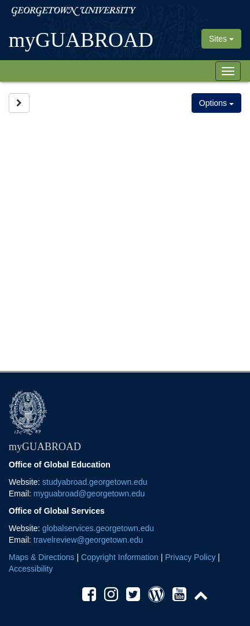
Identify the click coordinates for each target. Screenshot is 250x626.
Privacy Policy (190, 557)
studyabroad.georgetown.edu (94, 482)
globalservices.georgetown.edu (98, 528)
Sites (221, 38)
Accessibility (31, 568)
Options (216, 103)
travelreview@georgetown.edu (88, 539)
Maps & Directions (42, 557)
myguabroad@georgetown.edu (89, 493)
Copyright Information (120, 557)
